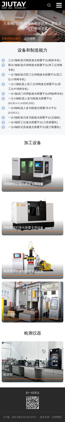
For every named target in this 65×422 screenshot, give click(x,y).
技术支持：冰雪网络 (50, 417)
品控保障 (29, 38)
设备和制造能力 (11, 38)
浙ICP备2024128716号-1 (24, 417)
